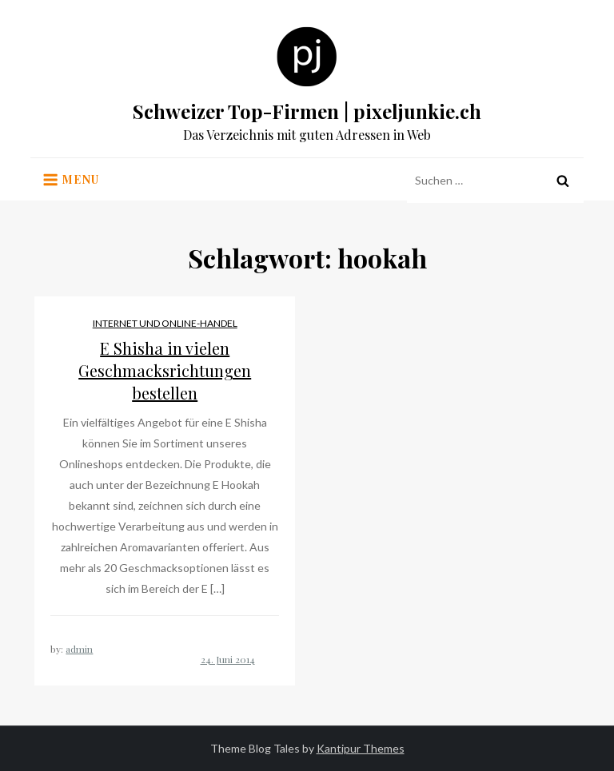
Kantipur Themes (361, 748)
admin (79, 648)
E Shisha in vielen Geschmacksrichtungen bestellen (164, 370)
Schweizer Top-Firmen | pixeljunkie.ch (307, 111)
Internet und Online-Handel (165, 323)
